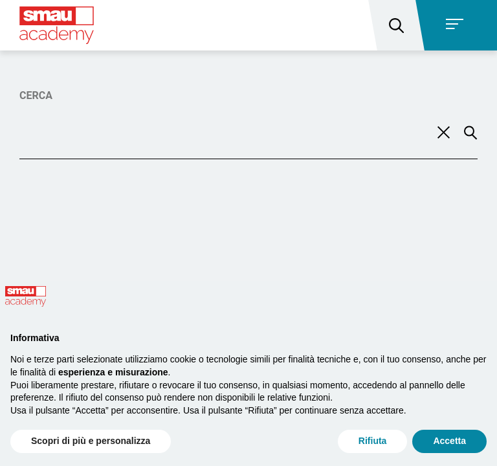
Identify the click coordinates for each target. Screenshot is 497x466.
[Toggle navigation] (458, 25)
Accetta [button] (449, 441)
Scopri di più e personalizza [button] (90, 441)
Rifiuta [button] (373, 441)
